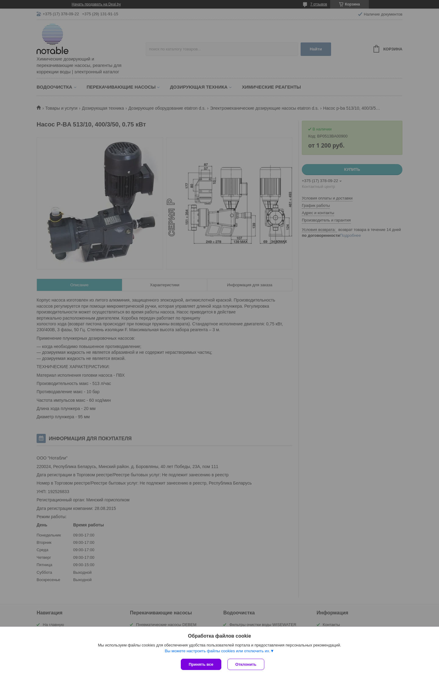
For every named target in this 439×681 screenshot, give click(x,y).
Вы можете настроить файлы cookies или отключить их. (217, 651)
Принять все (201, 664)
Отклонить (245, 664)
